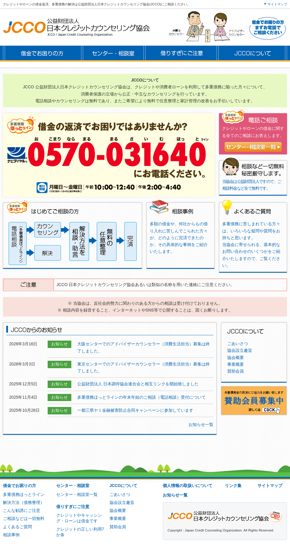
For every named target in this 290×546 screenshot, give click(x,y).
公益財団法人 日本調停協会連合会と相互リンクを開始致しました (138, 384)
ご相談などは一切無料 (23, 518)
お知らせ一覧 (200, 424)
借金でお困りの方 (19, 485)
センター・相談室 (72, 485)
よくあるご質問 (17, 527)
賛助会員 (235, 371)
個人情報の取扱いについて (187, 485)
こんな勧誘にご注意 (21, 510)
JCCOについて (123, 485)
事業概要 (235, 364)
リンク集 (233, 485)
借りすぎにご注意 (72, 507)
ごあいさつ (237, 343)
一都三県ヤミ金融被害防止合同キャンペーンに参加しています (135, 410)
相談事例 (11, 535)
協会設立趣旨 (239, 350)
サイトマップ (277, 4)
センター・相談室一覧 (77, 494)
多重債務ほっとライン (23, 494)
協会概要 (235, 357)
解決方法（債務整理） (23, 502)
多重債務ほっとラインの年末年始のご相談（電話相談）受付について (141, 397)
